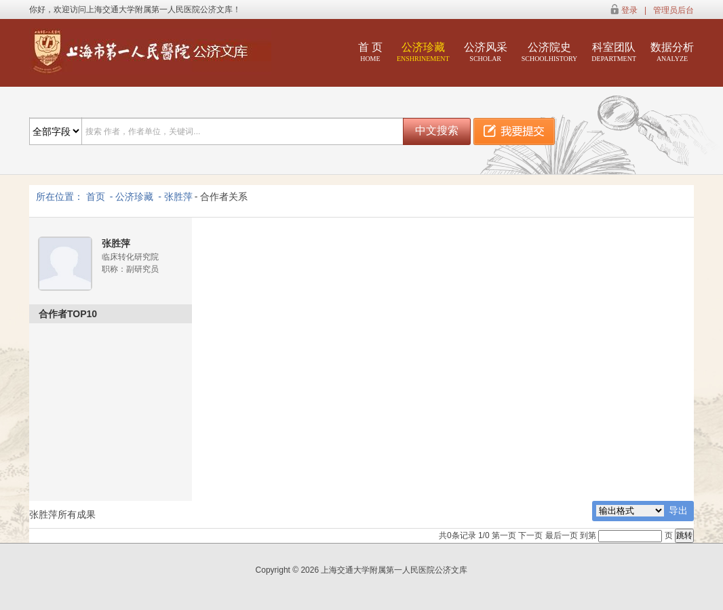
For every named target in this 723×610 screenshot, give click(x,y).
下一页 (530, 535)
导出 (678, 510)
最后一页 (561, 535)
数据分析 (672, 51)
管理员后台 (673, 10)
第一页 (504, 535)
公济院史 (550, 51)
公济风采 (485, 51)
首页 (95, 196)
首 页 (370, 51)
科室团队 (613, 51)
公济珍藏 (423, 51)
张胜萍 (178, 196)
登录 (629, 10)
